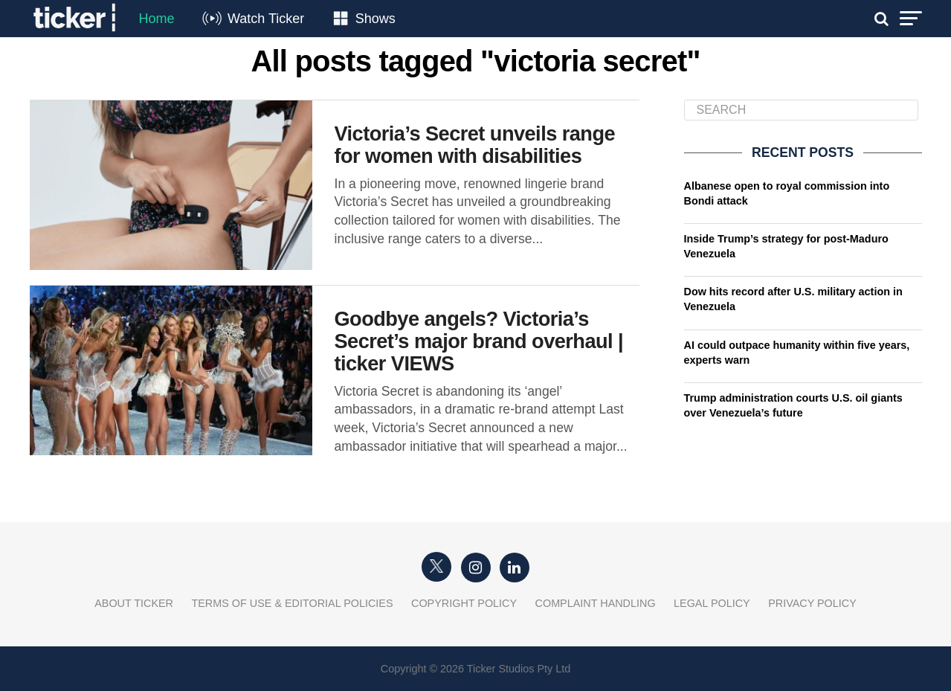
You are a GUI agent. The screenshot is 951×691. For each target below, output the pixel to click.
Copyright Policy (464, 603)
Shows (375, 18)
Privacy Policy (812, 603)
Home (157, 18)
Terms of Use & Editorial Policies (292, 603)
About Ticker (133, 603)
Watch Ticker (266, 18)
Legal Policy (712, 603)
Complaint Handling (595, 603)
